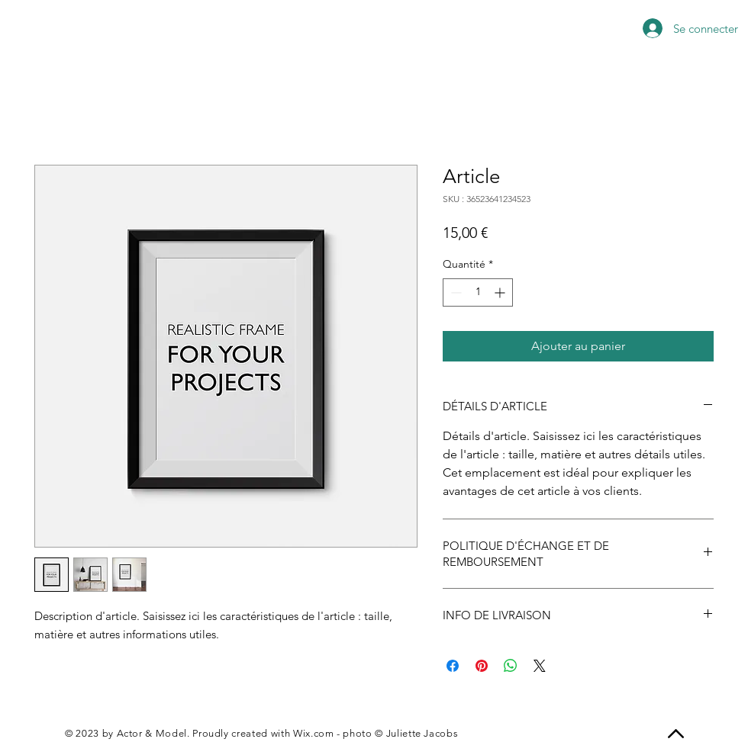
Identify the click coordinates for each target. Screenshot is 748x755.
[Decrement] (454, 292)
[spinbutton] (478, 292)
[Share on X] (539, 666)
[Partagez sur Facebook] (452, 666)
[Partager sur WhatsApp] (510, 666)
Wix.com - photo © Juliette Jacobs (375, 733)
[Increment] (501, 292)
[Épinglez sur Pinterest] (481, 666)
